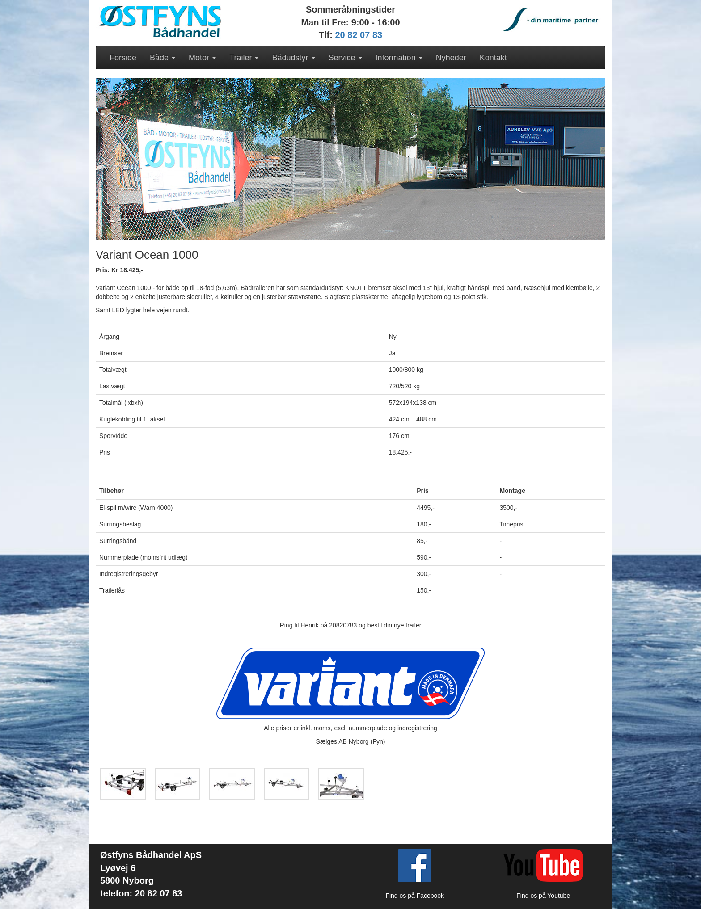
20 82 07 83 (359, 35)
